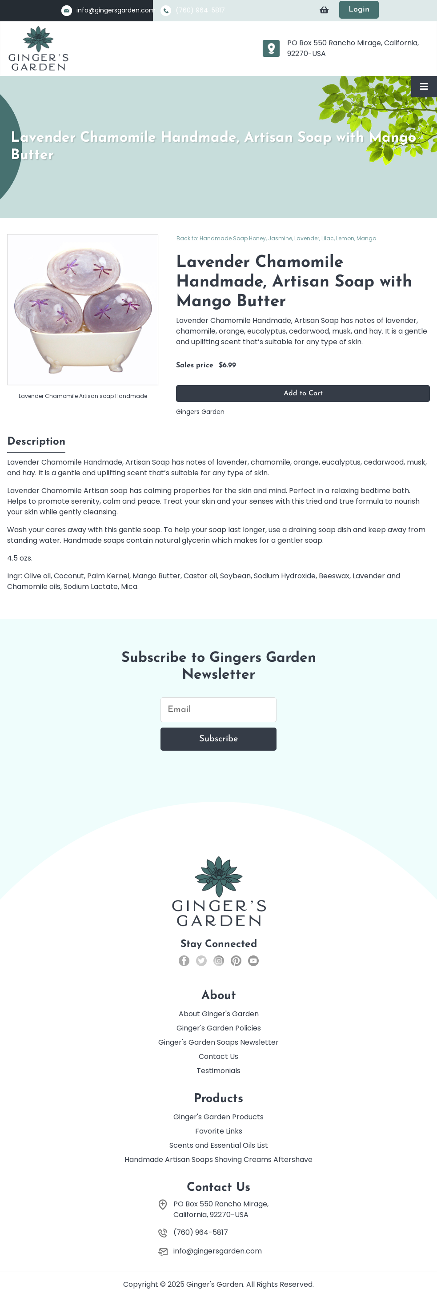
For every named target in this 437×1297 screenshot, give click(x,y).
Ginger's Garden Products (218, 1117)
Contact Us (218, 1056)
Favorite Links (218, 1131)
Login (359, 9)
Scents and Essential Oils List (218, 1145)
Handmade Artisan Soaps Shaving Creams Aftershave (218, 1159)
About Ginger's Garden (219, 1014)
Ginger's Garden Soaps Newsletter (218, 1042)
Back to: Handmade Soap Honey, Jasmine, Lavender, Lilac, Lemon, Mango (276, 238)
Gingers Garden (200, 411)
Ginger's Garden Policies (218, 1028)
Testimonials (218, 1071)
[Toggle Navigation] (424, 86)
